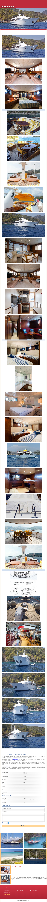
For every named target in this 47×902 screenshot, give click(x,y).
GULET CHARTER (20, 889)
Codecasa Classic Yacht (9, 766)
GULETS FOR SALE (7, 892)
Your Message (23, 818)
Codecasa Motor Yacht (16, 759)
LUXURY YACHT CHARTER (8, 889)
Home (40, 1)
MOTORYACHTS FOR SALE (34, 890)
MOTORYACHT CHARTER (34, 889)
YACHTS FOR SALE (20, 890)
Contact (44, 1)
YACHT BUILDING (7, 890)
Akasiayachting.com (7, 6)
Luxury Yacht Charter (16, 866)
